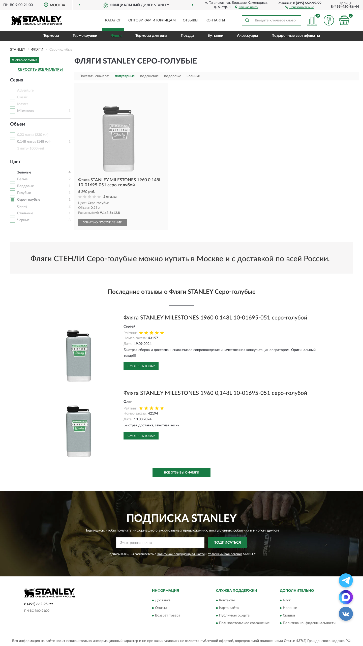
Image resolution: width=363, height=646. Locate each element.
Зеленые (24, 172)
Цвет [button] (15, 162)
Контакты (215, 20)
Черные (23, 220)
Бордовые (25, 186)
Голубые (24, 193)
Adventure (25, 90)
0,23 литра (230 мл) (32, 135)
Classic (22, 97)
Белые (22, 179)
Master (22, 104)
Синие (22, 206)
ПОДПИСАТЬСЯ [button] (227, 542)
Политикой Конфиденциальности (181, 553)
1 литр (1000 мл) (30, 148)
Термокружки (85, 36)
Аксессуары (247, 36)
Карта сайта (229, 608)
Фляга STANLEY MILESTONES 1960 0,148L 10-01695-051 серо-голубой (215, 317)
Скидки (289, 616)
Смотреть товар (141, 366)
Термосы (51, 36)
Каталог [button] (113, 20)
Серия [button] (16, 80)
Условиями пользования (225, 553)
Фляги (116, 36)
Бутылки (215, 36)
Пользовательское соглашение (244, 623)
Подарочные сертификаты (295, 36)
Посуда (187, 36)
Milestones (25, 111)
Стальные (25, 213)
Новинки (290, 608)
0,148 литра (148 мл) (33, 141)
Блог (287, 600)
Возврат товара (167, 616)
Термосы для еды (151, 36)
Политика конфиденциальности (309, 623)
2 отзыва (110, 196)
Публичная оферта (234, 616)
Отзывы (190, 20)
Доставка (162, 600)
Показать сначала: (94, 76)
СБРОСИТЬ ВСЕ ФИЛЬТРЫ (40, 69)
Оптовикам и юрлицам (152, 20)
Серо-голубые (28, 199)
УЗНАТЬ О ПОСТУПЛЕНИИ (102, 222)
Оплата (161, 608)
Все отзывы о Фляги (181, 472)
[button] (299, 6)
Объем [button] (17, 124)
